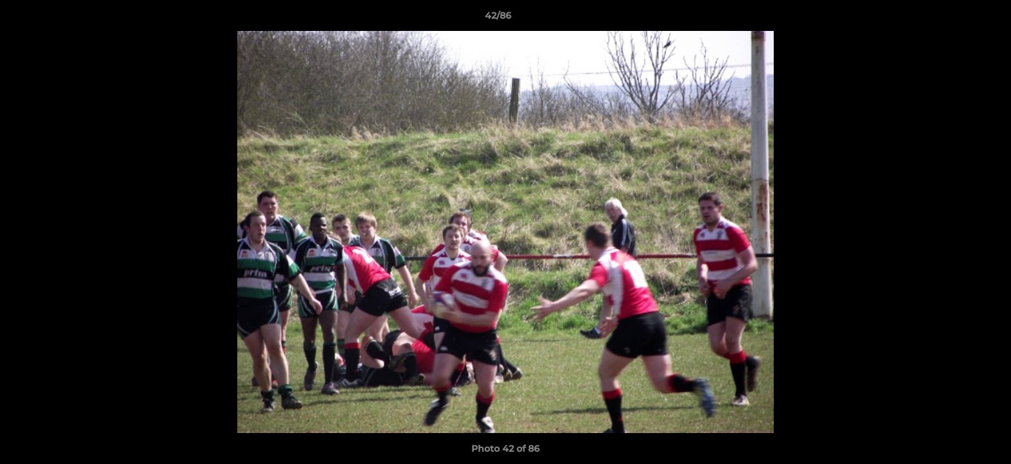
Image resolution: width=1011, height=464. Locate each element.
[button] (957, 18)
